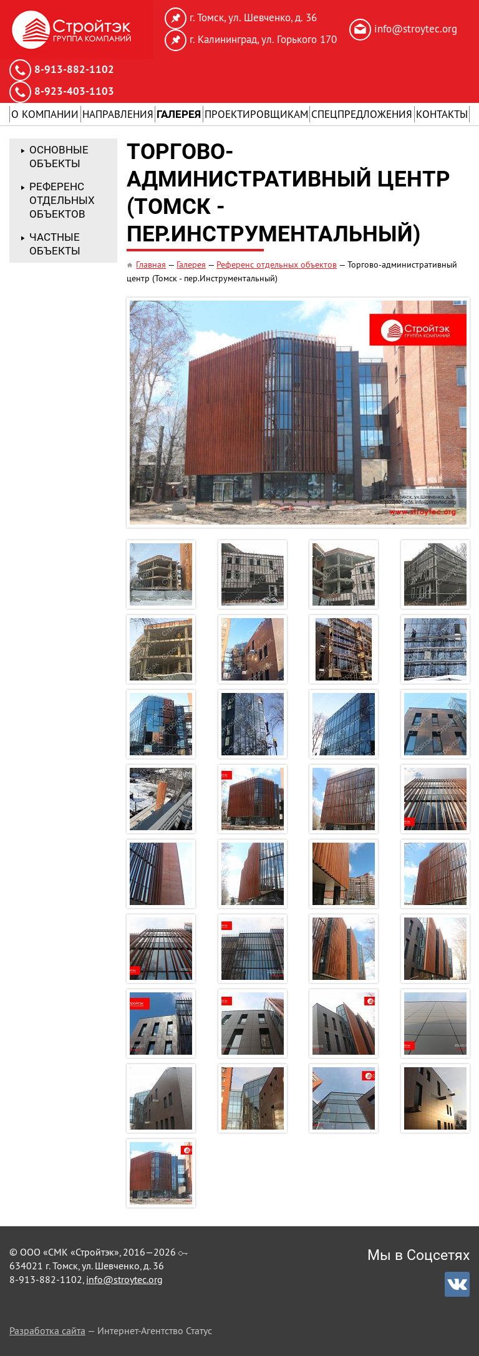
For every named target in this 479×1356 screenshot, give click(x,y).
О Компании (45, 114)
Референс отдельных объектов (276, 264)
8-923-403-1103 (74, 91)
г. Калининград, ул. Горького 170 (263, 39)
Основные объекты (59, 156)
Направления (117, 114)
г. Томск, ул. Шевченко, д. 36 (253, 17)
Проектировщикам (256, 114)
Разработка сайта (47, 1330)
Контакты (442, 114)
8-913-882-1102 (74, 69)
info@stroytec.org (415, 29)
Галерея (179, 114)
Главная (151, 264)
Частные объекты (54, 244)
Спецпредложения (361, 114)
